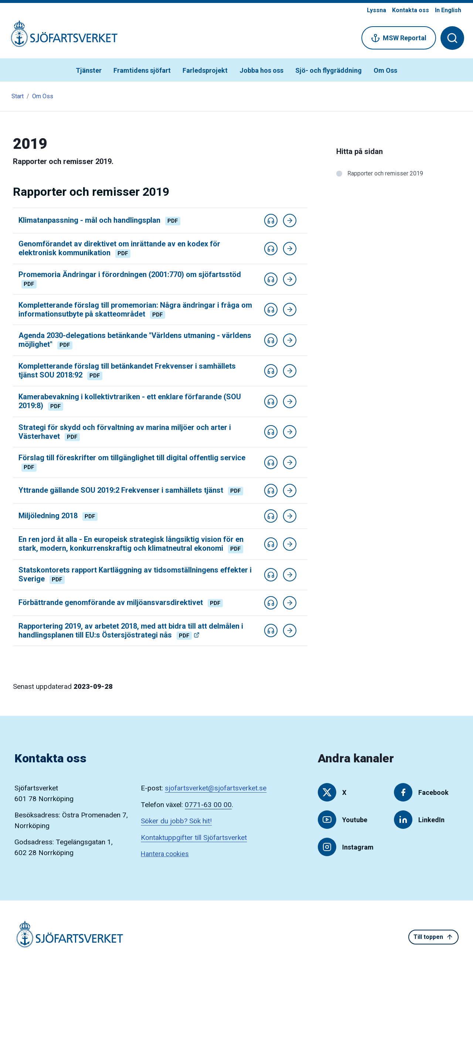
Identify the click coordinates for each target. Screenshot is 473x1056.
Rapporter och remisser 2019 (385, 173)
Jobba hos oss (261, 70)
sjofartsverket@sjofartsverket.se (215, 788)
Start (17, 96)
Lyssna (376, 10)
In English (448, 10)
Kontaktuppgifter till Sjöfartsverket (194, 837)
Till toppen (433, 937)
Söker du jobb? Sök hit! (176, 821)
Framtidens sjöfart (142, 70)
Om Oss (385, 70)
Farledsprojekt (205, 70)
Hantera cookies (165, 854)
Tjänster (89, 70)
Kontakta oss (410, 10)
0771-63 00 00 (208, 804)
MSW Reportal (398, 38)
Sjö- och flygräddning (328, 70)
